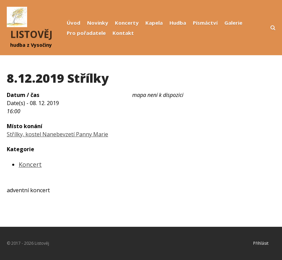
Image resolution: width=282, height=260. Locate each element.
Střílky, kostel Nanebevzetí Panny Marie (57, 134)
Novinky (97, 22)
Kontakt (123, 32)
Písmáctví (205, 22)
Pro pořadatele (86, 32)
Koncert (30, 164)
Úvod (73, 22)
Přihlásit (260, 243)
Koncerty (127, 22)
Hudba (177, 22)
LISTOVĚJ (31, 34)
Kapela (154, 22)
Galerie (233, 22)
